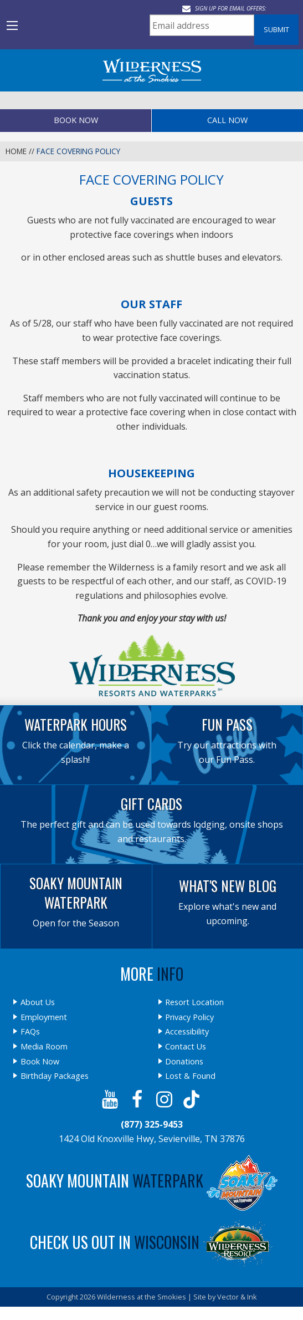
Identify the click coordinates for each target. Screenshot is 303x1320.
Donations (184, 1062)
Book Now (76, 120)
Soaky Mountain (152, 1180)
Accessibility (187, 1032)
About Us (37, 1002)
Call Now (227, 120)
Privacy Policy (189, 1017)
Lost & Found (190, 1076)
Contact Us (185, 1047)
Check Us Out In (152, 1242)
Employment (43, 1017)
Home (16, 151)
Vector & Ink (237, 1297)
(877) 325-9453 (152, 1124)
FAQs (30, 1032)
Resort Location (194, 1002)
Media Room (44, 1047)
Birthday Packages (54, 1076)
